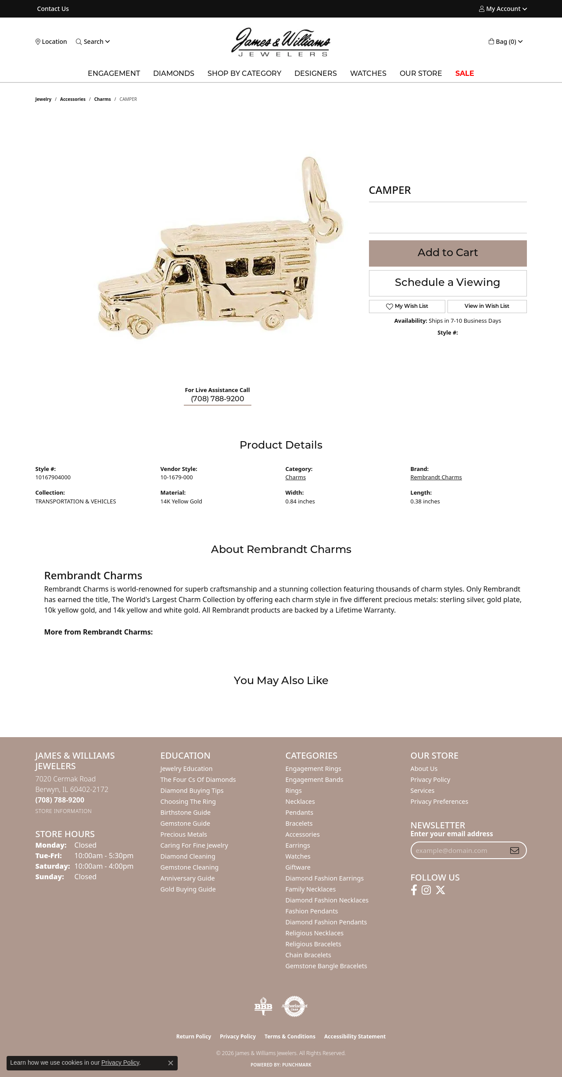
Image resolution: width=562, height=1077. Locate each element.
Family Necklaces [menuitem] (311, 889)
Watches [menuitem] (298, 856)
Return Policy (193, 1036)
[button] (499, 9)
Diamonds (173, 74)
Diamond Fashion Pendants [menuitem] (326, 922)
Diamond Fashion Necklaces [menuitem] (327, 900)
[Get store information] (64, 811)
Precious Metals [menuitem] (184, 834)
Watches (368, 74)
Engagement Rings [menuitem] (314, 768)
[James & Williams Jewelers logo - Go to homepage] (281, 42)
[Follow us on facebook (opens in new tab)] (414, 890)
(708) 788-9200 (217, 399)
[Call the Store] (60, 800)
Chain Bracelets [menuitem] (308, 955)
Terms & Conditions (290, 1036)
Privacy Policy (431, 779)
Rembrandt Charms (436, 477)
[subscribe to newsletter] (514, 850)
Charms (102, 99)
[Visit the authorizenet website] (294, 1006)
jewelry (44, 99)
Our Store (421, 74)
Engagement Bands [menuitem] (315, 779)
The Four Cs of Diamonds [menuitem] (198, 779)
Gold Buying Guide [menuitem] (188, 889)
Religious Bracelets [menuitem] (313, 944)
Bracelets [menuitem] (299, 823)
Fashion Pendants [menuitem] (312, 911)
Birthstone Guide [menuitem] (186, 812)
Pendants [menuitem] (300, 812)
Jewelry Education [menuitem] (187, 768)
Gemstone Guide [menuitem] (186, 823)
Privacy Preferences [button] (440, 801)
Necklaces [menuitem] (300, 801)
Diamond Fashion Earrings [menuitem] (325, 878)
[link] (52, 9)
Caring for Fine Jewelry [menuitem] (194, 845)
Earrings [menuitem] (298, 845)
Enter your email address (452, 833)
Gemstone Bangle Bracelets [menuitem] (326, 966)
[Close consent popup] (170, 1063)
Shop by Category (244, 74)
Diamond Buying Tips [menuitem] (192, 790)
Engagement (114, 74)
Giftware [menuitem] (298, 867)
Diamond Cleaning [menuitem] (188, 856)
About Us (424, 768)
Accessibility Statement (355, 1036)
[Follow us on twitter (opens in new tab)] (440, 890)
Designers (315, 74)
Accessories (73, 99)
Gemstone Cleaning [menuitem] (190, 867)
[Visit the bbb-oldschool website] (263, 1006)
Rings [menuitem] (294, 790)
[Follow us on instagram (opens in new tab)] (426, 890)
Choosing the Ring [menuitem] (188, 801)
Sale (464, 74)
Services (423, 790)
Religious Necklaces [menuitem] (315, 933)
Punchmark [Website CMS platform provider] (296, 1065)
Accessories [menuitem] (303, 834)
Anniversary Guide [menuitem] (188, 878)
